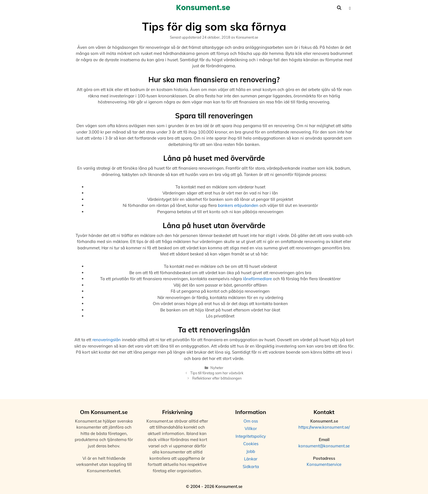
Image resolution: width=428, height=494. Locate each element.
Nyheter (216, 367)
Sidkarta (251, 466)
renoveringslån (106, 339)
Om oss (251, 421)
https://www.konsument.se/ (324, 427)
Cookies (250, 443)
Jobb (250, 451)
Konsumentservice (324, 464)
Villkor (251, 428)
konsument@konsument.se (324, 445)
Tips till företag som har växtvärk (217, 373)
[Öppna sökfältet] (339, 8)
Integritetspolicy (251, 436)
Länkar (250, 458)
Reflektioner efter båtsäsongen (217, 378)
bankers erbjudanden (238, 205)
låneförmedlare (257, 278)
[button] (349, 8)
